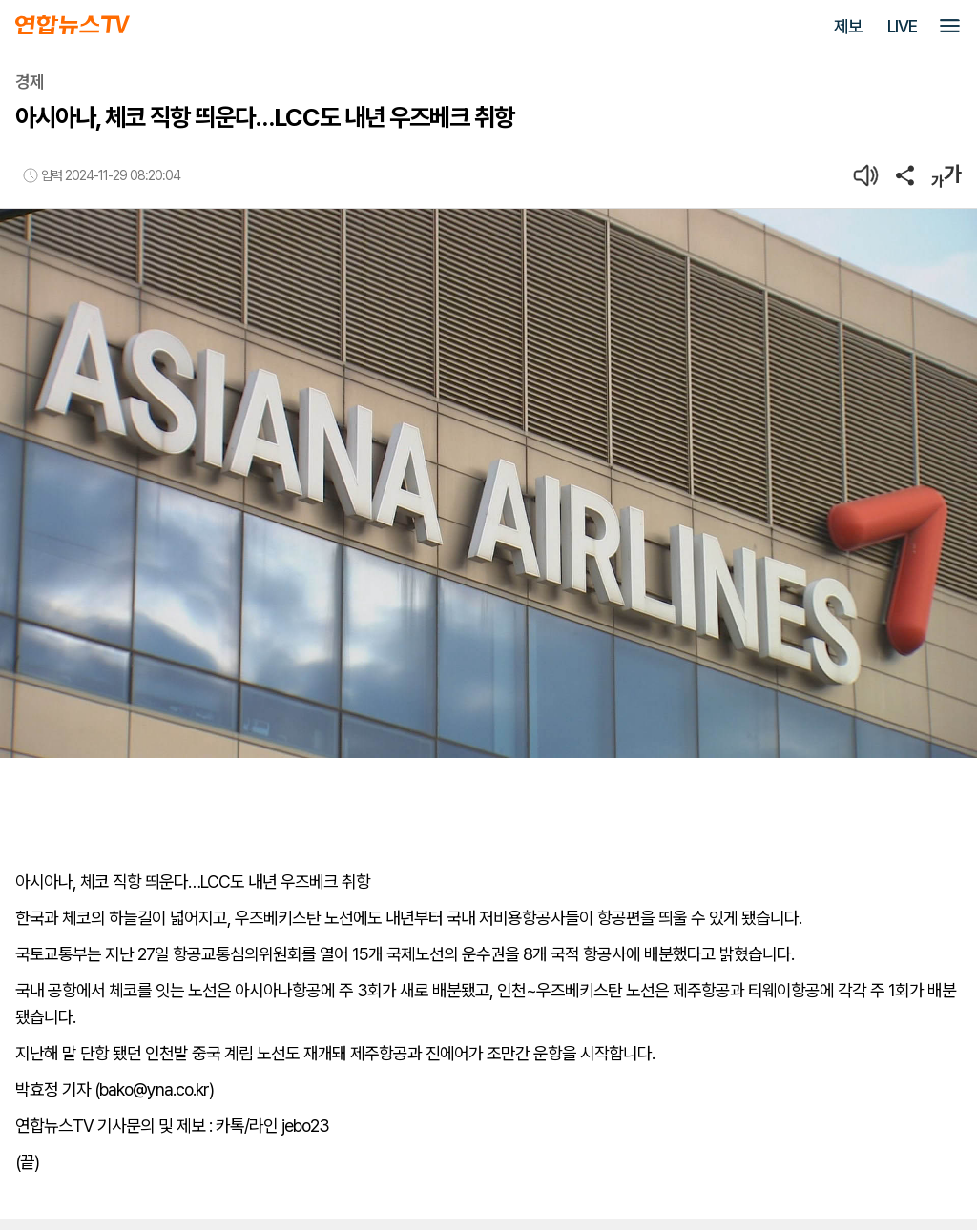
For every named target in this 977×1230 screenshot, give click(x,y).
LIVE (902, 26)
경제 (29, 82)
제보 (848, 26)
